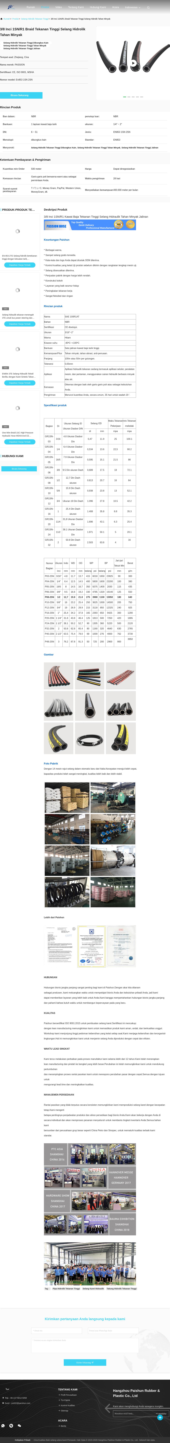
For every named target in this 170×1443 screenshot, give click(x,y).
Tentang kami (76, 7)
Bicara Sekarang (21, 95)
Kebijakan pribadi (22, 1440)
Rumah (31, 7)
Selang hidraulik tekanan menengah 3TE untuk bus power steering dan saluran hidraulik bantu (18, 318)
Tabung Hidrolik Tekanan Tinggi (122, 1289)
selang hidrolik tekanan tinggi (34, 19)
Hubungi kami (98, 7)
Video (58, 7)
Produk (45, 7)
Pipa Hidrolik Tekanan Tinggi (66, 1289)
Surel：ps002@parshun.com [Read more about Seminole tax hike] (16, 1403)
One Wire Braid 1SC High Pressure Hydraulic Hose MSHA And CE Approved (17, 436)
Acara (115, 7)
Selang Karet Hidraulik (93, 1289)
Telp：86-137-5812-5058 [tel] (14, 1398)
